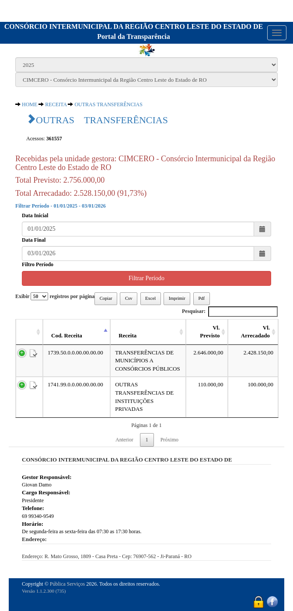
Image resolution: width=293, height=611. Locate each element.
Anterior (124, 440)
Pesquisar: (230, 311)
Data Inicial (35, 215)
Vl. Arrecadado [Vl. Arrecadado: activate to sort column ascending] (255, 331)
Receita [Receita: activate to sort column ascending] (127, 335)
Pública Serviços (67, 584)
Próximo (169, 440)
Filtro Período (37, 264)
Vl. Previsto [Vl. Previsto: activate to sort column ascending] (210, 331)
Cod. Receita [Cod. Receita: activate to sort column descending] (66, 335)
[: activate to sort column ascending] (29, 332)
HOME (29, 104)
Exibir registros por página (54, 296)
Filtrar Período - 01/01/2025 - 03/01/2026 (60, 206)
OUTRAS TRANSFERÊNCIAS (108, 104)
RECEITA (55, 104)
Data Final (33, 240)
